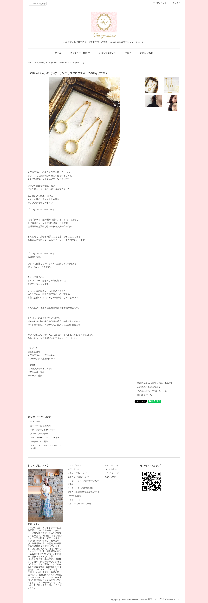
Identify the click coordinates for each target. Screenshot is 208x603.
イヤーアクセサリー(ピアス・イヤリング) (67, 63)
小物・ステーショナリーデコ (43, 430)
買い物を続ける (144, 395)
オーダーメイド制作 (39, 441)
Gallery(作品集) (74, 496)
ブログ (128, 53)
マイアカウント (160, 3)
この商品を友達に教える (148, 387)
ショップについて (107, 53)
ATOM (113, 477)
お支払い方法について (77, 473)
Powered (160, 600)
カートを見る (111, 469)
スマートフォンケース (40, 434)
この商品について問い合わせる (152, 391)
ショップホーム (74, 465)
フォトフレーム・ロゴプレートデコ (45, 437)
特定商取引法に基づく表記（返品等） (155, 383)
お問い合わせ (146, 53)
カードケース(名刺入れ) (40, 426)
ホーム (58, 53)
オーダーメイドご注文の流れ (80, 488)
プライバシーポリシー (114, 473)
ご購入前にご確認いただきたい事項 (83, 492)
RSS (107, 477)
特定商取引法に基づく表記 (79, 503)
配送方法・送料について (78, 477)
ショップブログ (74, 500)
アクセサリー (42, 63)
